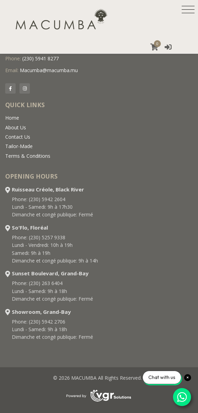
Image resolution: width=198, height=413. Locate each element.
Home (12, 117)
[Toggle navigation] (188, 9)
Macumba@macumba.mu (49, 70)
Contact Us (17, 137)
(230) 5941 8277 (40, 58)
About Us (15, 127)
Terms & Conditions (27, 156)
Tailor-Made (19, 146)
